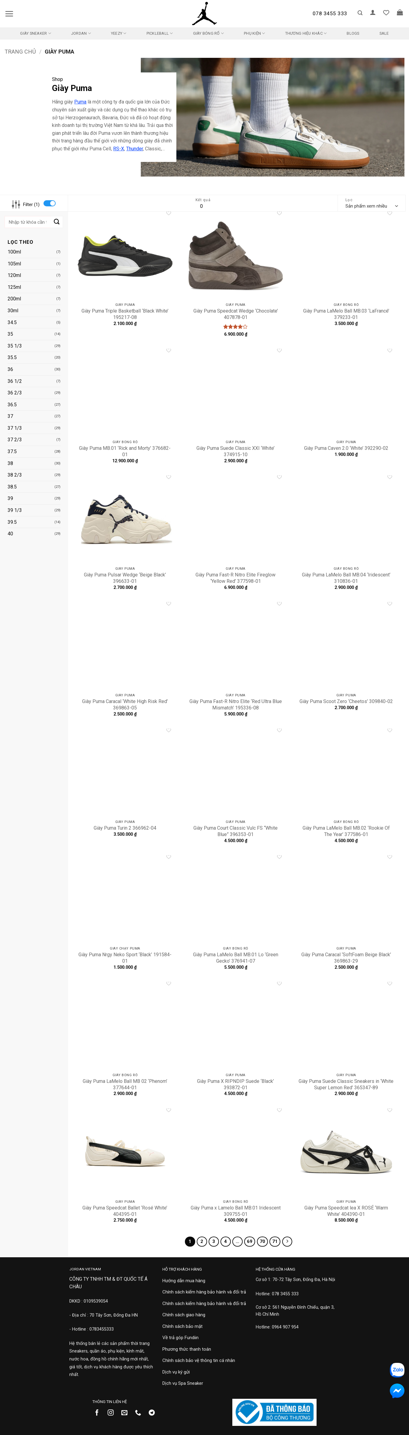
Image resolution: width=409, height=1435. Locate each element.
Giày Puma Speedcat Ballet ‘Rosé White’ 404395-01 (124, 1211)
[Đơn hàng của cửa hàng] (371, 206)
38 (10, 463)
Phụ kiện (254, 33)
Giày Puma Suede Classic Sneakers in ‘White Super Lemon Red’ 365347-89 (346, 1084)
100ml (14, 252)
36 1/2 (15, 381)
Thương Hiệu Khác (306, 33)
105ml (14, 264)
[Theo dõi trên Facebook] (99, 1413)
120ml (14, 275)
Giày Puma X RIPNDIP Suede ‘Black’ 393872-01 (235, 1084)
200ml (14, 299)
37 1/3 (15, 428)
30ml (13, 310)
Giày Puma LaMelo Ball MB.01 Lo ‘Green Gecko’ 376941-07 (235, 958)
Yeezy (119, 33)
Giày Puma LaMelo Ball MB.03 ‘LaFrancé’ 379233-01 (346, 314)
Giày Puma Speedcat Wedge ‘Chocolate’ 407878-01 (235, 314)
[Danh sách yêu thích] (386, 12)
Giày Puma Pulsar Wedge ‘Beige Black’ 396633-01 (125, 578)
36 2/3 (15, 393)
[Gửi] (57, 222)
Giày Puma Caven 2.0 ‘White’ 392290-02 (346, 448)
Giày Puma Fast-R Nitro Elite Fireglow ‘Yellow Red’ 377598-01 (236, 578)
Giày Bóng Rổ (208, 33)
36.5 (12, 405)
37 (10, 416)
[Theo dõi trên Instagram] (113, 1413)
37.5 (12, 451)
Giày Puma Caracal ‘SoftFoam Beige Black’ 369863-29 (346, 958)
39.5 (12, 522)
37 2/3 (15, 440)
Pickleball (160, 33)
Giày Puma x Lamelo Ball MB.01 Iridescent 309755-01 (236, 1211)
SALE (384, 33)
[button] (9, 13)
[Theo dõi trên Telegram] (154, 1413)
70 (262, 1241)
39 (10, 498)
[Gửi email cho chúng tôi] (126, 1413)
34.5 (12, 322)
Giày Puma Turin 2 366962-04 (125, 828)
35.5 (12, 357)
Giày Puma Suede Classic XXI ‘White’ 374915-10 (235, 451)
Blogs (353, 33)
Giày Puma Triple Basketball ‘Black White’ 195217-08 (124, 314)
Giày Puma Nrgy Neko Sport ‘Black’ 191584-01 (125, 958)
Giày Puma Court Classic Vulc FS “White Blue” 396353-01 (235, 831)
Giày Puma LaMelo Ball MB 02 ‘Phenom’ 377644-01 (125, 1084)
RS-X (118, 149)
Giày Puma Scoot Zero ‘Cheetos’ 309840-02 (346, 701)
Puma (80, 102)
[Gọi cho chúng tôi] (140, 1413)
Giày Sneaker (35, 33)
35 (10, 334)
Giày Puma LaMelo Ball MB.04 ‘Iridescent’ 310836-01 (346, 578)
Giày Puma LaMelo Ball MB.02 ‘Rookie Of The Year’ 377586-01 (346, 831)
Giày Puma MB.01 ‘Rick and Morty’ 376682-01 (125, 451)
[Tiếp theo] (287, 1242)
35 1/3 (15, 346)
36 (10, 369)
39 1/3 (15, 510)
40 (10, 534)
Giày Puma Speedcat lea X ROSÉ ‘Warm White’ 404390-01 (346, 1211)
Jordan (81, 33)
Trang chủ (20, 51)
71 (275, 1241)
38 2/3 (15, 475)
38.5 (12, 487)
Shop (57, 79)
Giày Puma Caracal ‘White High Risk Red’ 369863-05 (125, 704)
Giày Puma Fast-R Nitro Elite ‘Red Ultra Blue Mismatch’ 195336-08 (235, 704)
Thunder (134, 149)
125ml (14, 287)
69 (249, 1241)
